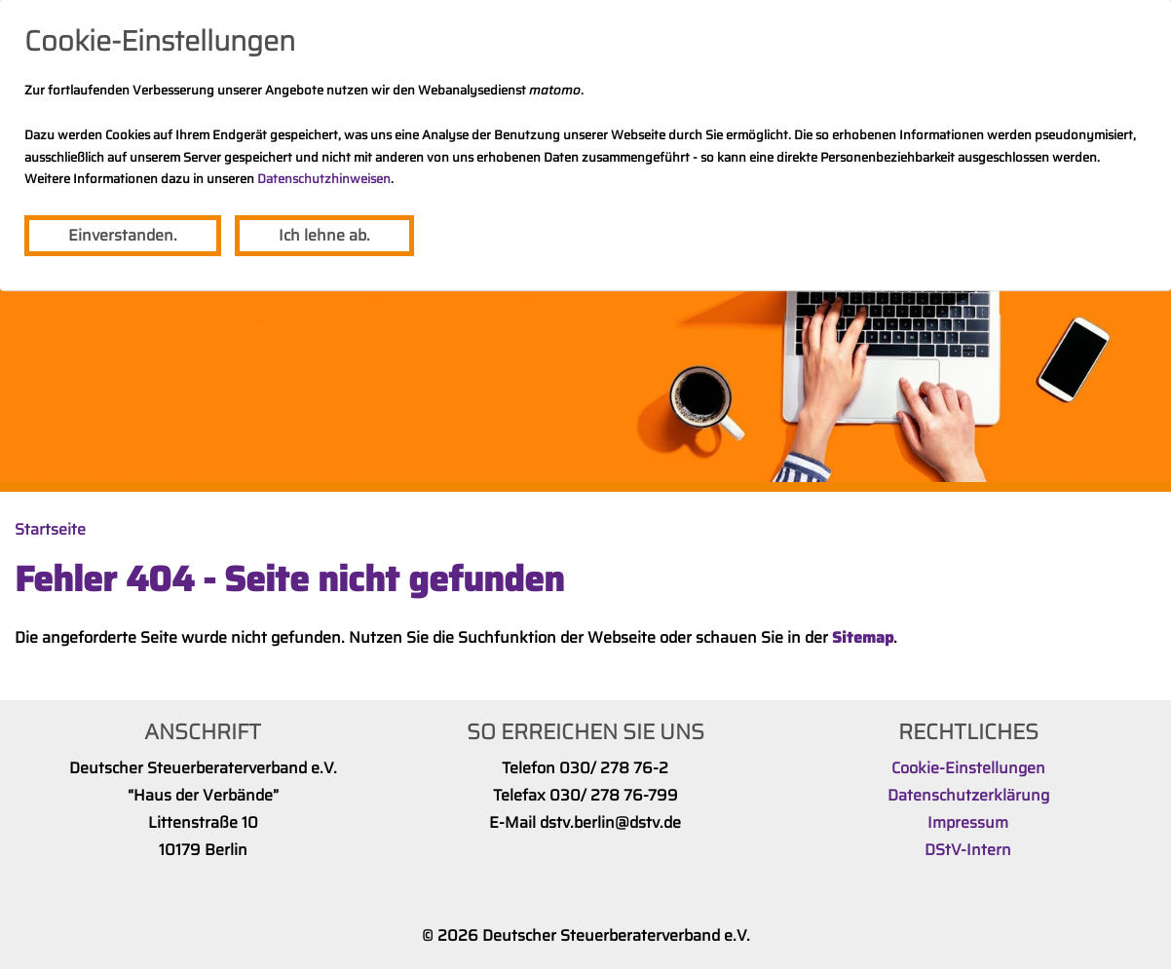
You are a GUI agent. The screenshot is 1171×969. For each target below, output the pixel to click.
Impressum (967, 822)
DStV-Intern (968, 850)
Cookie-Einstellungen (968, 768)
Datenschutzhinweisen (324, 178)
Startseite (50, 529)
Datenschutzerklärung (968, 795)
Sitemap (862, 637)
